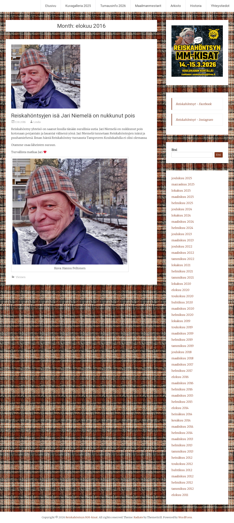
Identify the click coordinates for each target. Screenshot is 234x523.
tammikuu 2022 (182, 259)
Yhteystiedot (220, 6)
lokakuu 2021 (180, 265)
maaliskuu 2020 (182, 308)
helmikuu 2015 (182, 402)
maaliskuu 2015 (182, 395)
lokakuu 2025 (181, 190)
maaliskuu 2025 (182, 197)
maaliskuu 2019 (182, 333)
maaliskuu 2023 (182, 240)
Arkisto (176, 6)
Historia (195, 6)
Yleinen (20, 277)
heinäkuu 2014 (181, 414)
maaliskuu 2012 (182, 476)
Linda (37, 122)
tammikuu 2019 (182, 346)
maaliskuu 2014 (182, 426)
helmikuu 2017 (182, 370)
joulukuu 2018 (181, 352)
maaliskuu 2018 (182, 358)
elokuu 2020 (180, 290)
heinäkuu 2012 (182, 457)
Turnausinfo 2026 (113, 6)
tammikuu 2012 (182, 488)
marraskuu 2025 (183, 184)
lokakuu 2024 (181, 215)
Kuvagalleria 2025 (78, 6)
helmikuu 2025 (182, 203)
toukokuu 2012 (182, 464)
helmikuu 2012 (182, 482)
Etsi (174, 150)
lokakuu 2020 (181, 284)
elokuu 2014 (180, 408)
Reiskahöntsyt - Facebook (194, 104)
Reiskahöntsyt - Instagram (194, 119)
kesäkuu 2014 (181, 420)
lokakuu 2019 (180, 321)
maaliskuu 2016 (182, 383)
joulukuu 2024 (181, 209)
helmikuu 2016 (182, 389)
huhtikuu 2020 (182, 302)
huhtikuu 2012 (181, 470)
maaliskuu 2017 (182, 364)
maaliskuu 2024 (182, 221)
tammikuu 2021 (182, 277)
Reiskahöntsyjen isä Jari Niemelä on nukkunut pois (73, 115)
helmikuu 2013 (181, 445)
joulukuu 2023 (181, 234)
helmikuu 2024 (182, 228)
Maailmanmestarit (148, 6)
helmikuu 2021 (182, 271)
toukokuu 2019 (182, 327)
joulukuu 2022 (181, 246)
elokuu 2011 (179, 495)
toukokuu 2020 (182, 296)
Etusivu (50, 6)
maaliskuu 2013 (182, 439)
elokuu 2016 (180, 377)
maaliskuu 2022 (182, 252)
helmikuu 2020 (182, 315)
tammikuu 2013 (182, 451)
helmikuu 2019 (182, 339)
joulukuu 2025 (181, 178)
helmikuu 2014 (182, 433)
